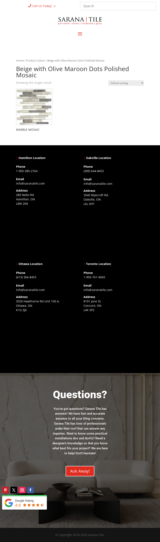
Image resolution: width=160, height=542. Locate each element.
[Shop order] (126, 83)
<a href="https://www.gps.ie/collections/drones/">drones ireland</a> (114, 233)
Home (20, 60)
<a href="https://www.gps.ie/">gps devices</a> (46, 339)
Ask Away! (80, 471)
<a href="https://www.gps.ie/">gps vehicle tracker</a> (114, 339)
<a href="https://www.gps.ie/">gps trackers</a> (46, 233)
